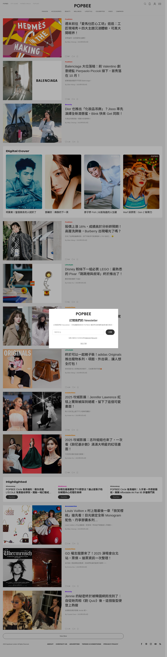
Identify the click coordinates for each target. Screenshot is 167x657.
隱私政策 (94, 338)
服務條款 (88, 338)
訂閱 (110, 332)
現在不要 (84, 343)
